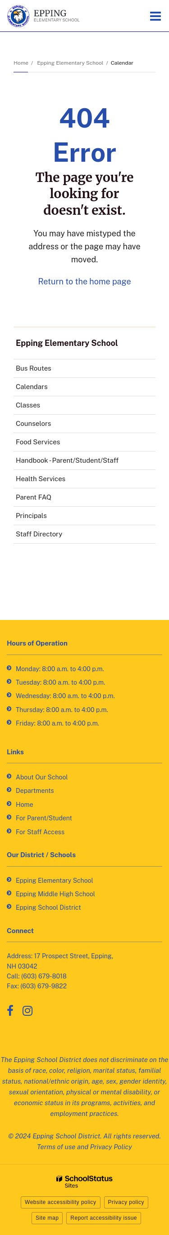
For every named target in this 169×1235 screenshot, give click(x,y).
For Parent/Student (44, 818)
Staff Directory (39, 534)
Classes (28, 405)
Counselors (33, 423)
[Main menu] (155, 15)
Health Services (53, 480)
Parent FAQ (33, 497)
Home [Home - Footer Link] (24, 804)
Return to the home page (84, 281)
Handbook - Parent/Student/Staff (80, 462)
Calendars (32, 386)
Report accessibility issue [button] (103, 1218)
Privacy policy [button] (126, 1202)
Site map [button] (47, 1218)
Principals (31, 515)
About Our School (42, 777)
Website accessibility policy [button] (60, 1202)
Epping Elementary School (70, 63)
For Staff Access (40, 832)
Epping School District (48, 907)
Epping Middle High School (55, 894)
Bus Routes (46, 370)
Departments (35, 790)
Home (21, 63)
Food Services (51, 443)
